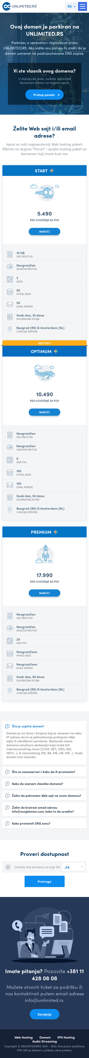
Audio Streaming (44, 1041)
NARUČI (44, 231)
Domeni (45, 1037)
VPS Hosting (66, 1037)
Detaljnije (45, 1014)
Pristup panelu (44, 94)
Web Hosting (23, 1037)
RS (70, 6)
